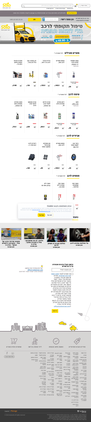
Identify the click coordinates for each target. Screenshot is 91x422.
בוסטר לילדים (50, 362)
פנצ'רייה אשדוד (52, 384)
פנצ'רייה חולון (66, 367)
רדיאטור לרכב (58, 378)
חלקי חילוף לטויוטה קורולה (83, 389)
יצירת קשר (83, 353)
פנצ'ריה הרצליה (68, 364)
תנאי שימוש (83, 357)
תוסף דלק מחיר (59, 360)
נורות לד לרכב (74, 402)
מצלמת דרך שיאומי (43, 364)
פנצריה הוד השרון (67, 361)
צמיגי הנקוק (67, 376)
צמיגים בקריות (50, 395)
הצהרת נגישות (34, 353)
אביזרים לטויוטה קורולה (44, 383)
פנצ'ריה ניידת (42, 395)
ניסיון (52, 377)
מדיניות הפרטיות (64, 276)
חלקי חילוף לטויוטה (83, 393)
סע (34, 20)
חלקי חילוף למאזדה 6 (75, 353)
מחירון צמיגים (58, 370)
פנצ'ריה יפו (43, 389)
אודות (85, 355)
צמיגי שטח (67, 382)
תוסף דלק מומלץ (59, 356)
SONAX (60, 381)
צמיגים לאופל (42, 355)
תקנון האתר (55, 274)
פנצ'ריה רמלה (42, 387)
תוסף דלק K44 (58, 353)
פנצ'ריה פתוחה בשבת (50, 359)
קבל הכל (41, 215)
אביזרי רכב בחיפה (83, 371)
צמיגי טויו (43, 370)
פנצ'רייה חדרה (50, 387)
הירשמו (55, 311)
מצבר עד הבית (58, 365)
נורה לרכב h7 (75, 400)
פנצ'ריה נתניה (42, 376)
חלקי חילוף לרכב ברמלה (75, 364)
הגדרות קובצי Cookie (9, 356)
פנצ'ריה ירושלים (52, 356)
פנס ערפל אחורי (67, 353)
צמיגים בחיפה (42, 361)
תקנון (36, 355)
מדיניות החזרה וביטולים (82, 360)
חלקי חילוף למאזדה (75, 357)
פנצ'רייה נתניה (50, 389)
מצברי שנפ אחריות (43, 358)
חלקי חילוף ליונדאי (83, 396)
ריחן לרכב (67, 396)
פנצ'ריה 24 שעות (43, 392)
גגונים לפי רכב (50, 372)
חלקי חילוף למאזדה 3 (83, 400)
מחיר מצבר (59, 373)
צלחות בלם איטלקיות (67, 374)
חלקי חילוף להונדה (83, 384)
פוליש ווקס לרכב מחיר (59, 395)
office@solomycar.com (62, 306)
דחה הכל (49, 215)
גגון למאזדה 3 (82, 381)
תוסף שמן (59, 362)
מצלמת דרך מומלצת (59, 376)
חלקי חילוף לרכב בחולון (43, 367)
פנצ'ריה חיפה (50, 353)
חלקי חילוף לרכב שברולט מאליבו (75, 379)
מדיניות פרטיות (84, 367)
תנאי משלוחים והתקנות (82, 364)
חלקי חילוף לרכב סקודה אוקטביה (75, 369)
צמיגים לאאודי (42, 353)
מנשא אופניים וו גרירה (75, 397)
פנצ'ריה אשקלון (44, 373)
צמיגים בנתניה (66, 390)
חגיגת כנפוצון (34, 357)
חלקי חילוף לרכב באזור (75, 361)
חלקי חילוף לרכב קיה (51, 374)
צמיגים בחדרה (66, 384)
